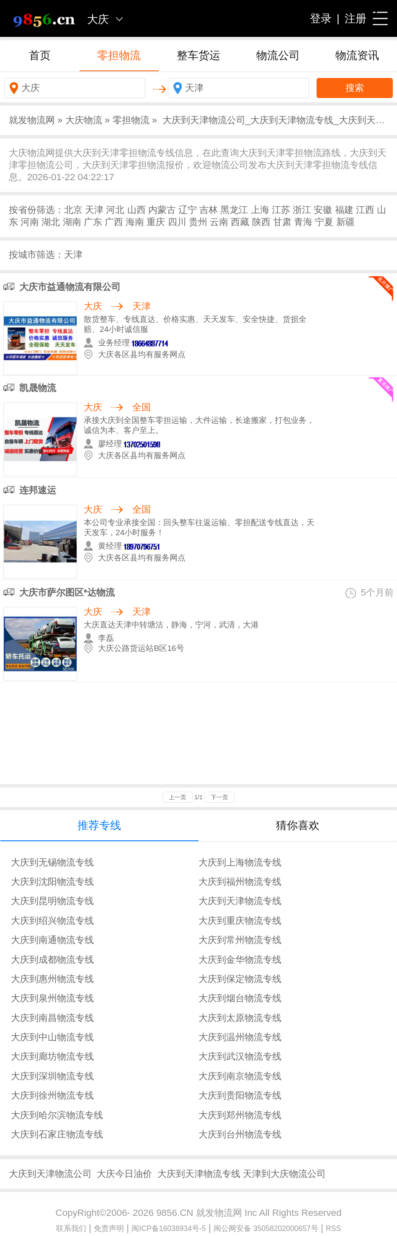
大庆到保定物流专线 (239, 979)
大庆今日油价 (124, 1174)
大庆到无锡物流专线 (52, 862)
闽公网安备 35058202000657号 (266, 1228)
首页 (40, 55)
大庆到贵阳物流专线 (239, 1095)
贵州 (198, 222)
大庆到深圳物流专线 (52, 1076)
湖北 (50, 222)
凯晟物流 (37, 388)
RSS (333, 1228)
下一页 (219, 797)
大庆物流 (83, 120)
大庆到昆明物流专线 (52, 901)
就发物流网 (32, 120)
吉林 (208, 210)
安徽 (323, 210)
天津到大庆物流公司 (284, 1174)
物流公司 (278, 55)
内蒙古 (162, 210)
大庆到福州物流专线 (239, 881)
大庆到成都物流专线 (52, 959)
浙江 (302, 210)
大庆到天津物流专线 (239, 901)
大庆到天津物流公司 (50, 1174)
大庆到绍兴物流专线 (52, 920)
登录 (321, 18)
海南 (135, 222)
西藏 (240, 222)
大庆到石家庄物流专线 (57, 1134)
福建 (344, 210)
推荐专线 (99, 825)
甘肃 (282, 222)
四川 (177, 222)
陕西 (261, 222)
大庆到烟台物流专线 (239, 998)
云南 (219, 222)
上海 (260, 210)
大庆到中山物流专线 (52, 1037)
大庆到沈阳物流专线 (52, 881)
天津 (94, 210)
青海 (303, 222)
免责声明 (109, 1228)
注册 (355, 18)
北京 (73, 210)
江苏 (281, 210)
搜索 (354, 88)
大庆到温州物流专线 (239, 1037)
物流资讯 (357, 55)
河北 (115, 210)
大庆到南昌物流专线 (52, 1018)
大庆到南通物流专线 (52, 940)
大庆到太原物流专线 (239, 1018)
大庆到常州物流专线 (239, 940)
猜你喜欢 (298, 825)
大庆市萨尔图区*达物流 (67, 592)
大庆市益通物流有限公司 (70, 287)
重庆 (156, 222)
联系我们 (71, 1228)
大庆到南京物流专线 (239, 1076)
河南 (30, 222)
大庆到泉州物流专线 (52, 998)
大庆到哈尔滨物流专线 (57, 1115)
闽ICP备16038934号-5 (168, 1228)
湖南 (72, 222)
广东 (93, 222)
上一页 (177, 797)
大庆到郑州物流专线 (239, 1115)
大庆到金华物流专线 (239, 959)
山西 (136, 210)
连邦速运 (37, 490)
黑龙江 (234, 210)
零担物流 (119, 55)
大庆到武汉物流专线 (239, 1056)
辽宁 (187, 210)
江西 (365, 210)
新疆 (345, 222)
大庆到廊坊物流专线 (52, 1056)
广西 (114, 222)
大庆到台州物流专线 (239, 1134)
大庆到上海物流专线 (239, 862)
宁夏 (324, 222)
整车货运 (198, 55)
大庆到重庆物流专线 (239, 920)
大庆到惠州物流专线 (52, 979)
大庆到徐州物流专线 (52, 1095)
